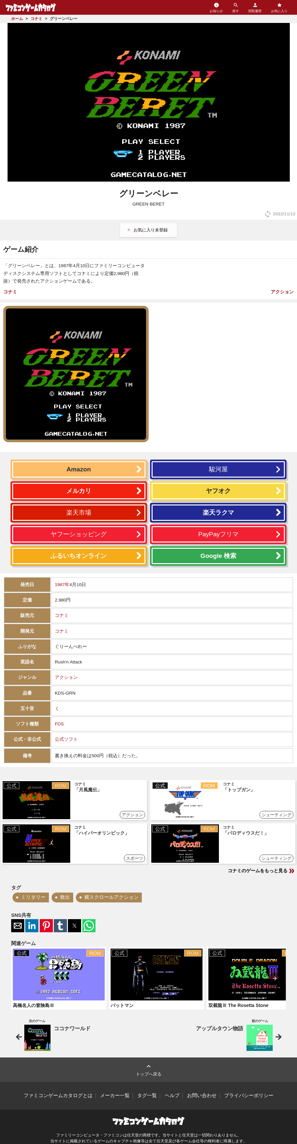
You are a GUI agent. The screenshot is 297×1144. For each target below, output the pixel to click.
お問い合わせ (202, 1095)
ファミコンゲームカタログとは (58, 1095)
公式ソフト (66, 739)
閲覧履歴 (255, 7)
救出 (65, 897)
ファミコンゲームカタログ (30, 7)
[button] (17, 925)
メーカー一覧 (115, 1095)
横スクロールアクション (111, 897)
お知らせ (216, 7)
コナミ (10, 291)
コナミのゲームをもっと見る (261, 871)
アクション (282, 291)
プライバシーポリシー (248, 1095)
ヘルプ (172, 1095)
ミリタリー (33, 897)
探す (235, 7)
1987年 (62, 584)
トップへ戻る (148, 1069)
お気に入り (279, 7)
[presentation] (275, 978)
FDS (59, 723)
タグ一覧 (147, 1095)
